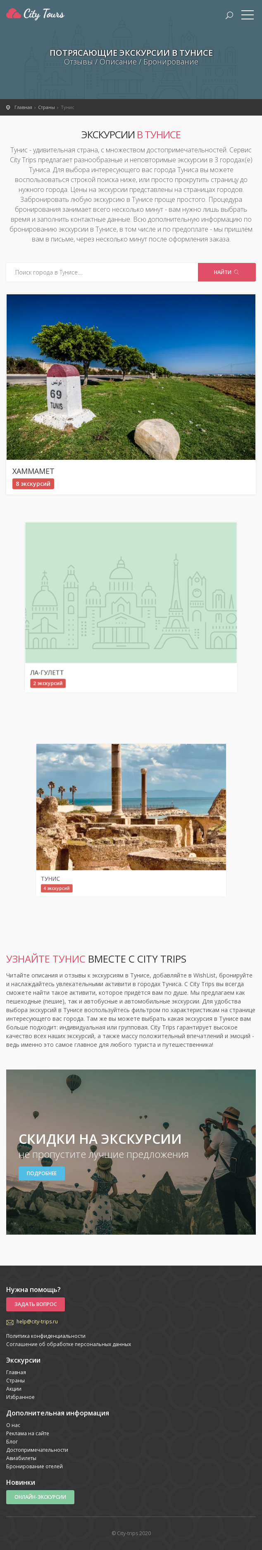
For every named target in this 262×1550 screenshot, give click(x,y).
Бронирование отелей (34, 1466)
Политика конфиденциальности (46, 1335)
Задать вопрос (35, 1304)
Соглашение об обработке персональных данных (68, 1344)
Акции (13, 1388)
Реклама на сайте (27, 1433)
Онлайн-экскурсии (40, 1496)
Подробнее (42, 1173)
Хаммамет (33, 471)
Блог (12, 1441)
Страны (15, 1380)
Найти (227, 272)
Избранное (20, 1397)
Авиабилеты (21, 1458)
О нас (13, 1425)
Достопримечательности (37, 1449)
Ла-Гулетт (101, 630)
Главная (16, 1372)
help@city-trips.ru (37, 1321)
